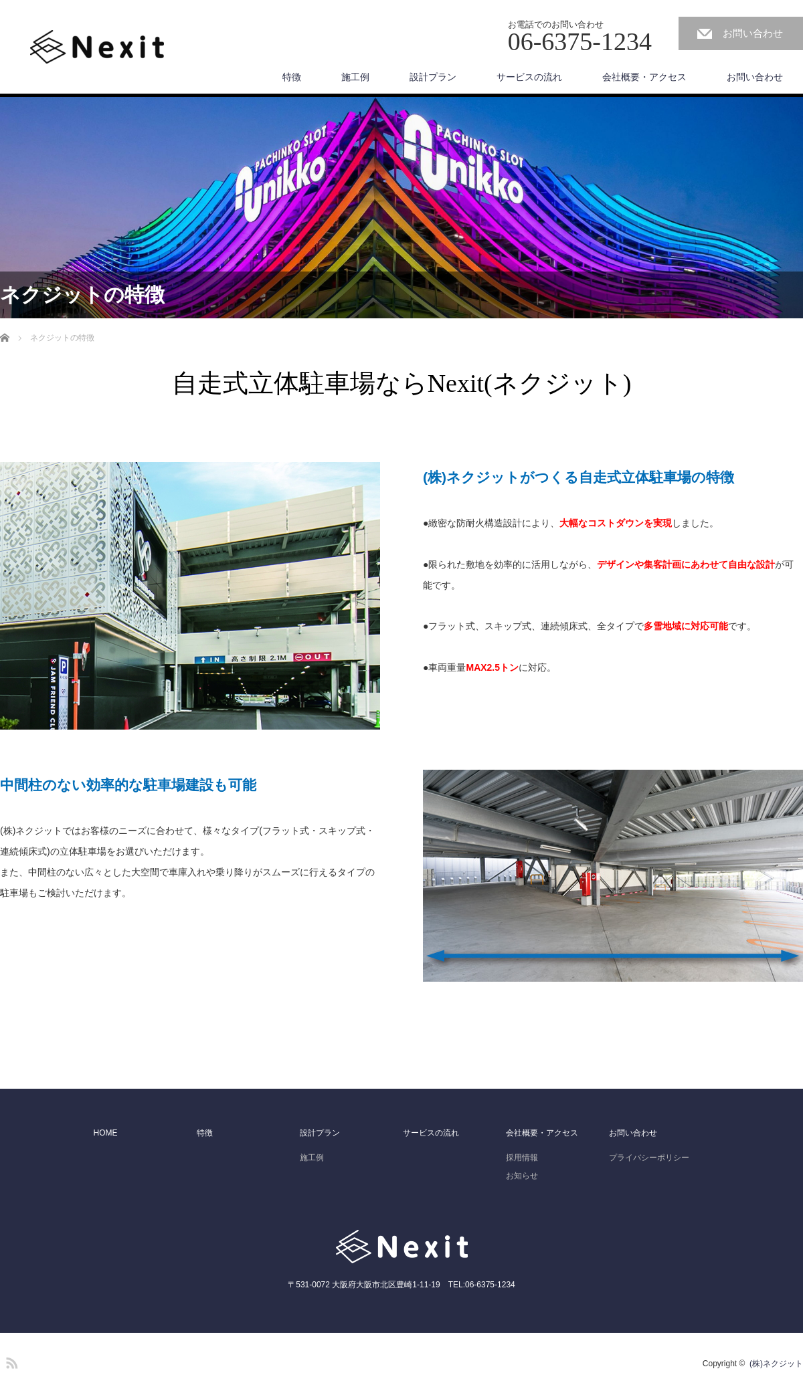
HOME (106, 1133)
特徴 (291, 77)
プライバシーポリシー (649, 1158)
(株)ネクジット (776, 1363)
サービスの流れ (529, 77)
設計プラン (433, 77)
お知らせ (522, 1176)
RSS (10, 1361)
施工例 (355, 77)
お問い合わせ (753, 33)
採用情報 (522, 1158)
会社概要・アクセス (644, 77)
